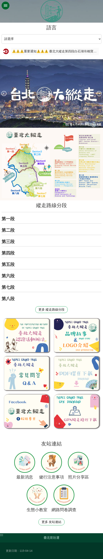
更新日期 (11, 550)
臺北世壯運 (51, 537)
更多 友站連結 (51, 522)
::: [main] (2, 25)
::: (1, 535)
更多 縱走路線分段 (51, 309)
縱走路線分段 (51, 205)
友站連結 (51, 443)
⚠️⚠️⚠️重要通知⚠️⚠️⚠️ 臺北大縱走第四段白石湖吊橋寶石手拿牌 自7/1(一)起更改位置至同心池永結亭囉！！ (55, 51)
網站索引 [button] (5, 5)
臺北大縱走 (51, 11)
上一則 (4, 93)
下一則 (99, 93)
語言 (51, 27)
